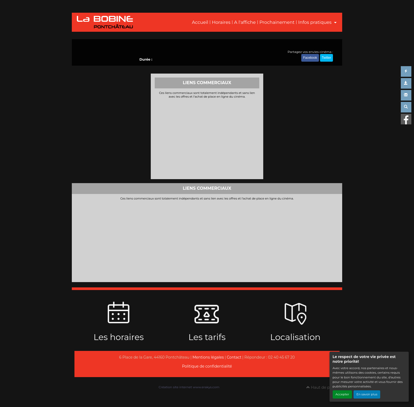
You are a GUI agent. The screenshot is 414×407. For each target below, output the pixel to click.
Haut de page (321, 387)
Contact (234, 357)
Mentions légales (208, 357)
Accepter (342, 394)
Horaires (221, 22)
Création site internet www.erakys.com (189, 387)
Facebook (310, 58)
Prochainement (276, 22)
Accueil (200, 22)
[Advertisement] (207, 138)
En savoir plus (366, 394)
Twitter (326, 58)
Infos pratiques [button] (315, 22)
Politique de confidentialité (207, 366)
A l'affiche (245, 22)
